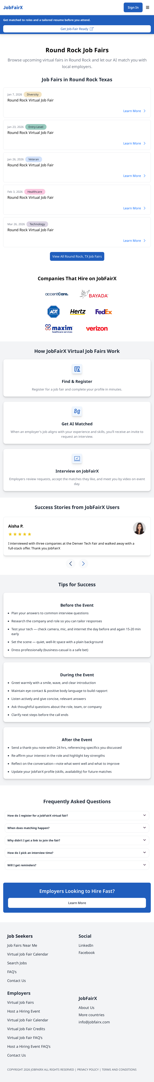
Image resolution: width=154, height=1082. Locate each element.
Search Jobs (17, 963)
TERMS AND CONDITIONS (119, 1069)
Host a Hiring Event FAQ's (29, 1046)
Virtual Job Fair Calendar (27, 954)
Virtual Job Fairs (20, 1002)
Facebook (87, 952)
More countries (91, 1014)
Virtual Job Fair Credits (26, 1028)
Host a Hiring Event (23, 1011)
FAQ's (12, 971)
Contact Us (16, 980)
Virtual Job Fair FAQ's (25, 1037)
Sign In (133, 7)
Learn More (135, 111)
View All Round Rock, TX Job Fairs (77, 256)
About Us (86, 1007)
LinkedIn (86, 945)
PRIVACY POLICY (88, 1069)
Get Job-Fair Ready (77, 29)
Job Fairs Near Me (22, 945)
